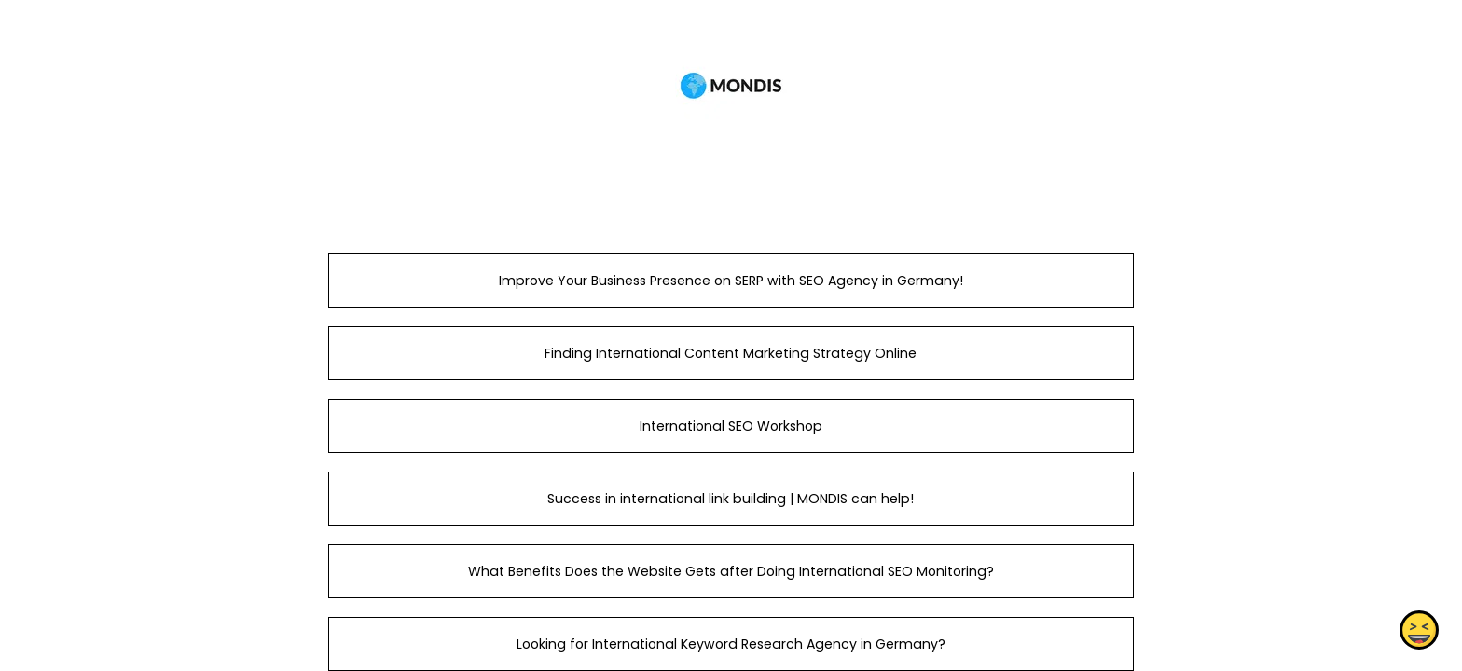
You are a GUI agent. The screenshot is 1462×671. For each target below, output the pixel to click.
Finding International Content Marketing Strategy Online (731, 353)
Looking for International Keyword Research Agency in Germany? (731, 644)
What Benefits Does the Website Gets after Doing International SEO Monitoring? (731, 571)
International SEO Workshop (731, 426)
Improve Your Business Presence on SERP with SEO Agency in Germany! (731, 280)
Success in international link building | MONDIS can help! (730, 498)
